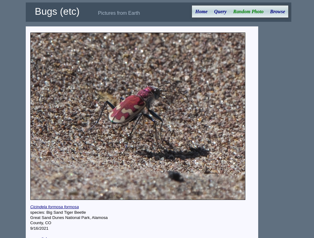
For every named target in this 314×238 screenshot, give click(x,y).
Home (201, 11)
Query (220, 11)
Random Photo (248, 11)
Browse (277, 11)
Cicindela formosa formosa (54, 207)
